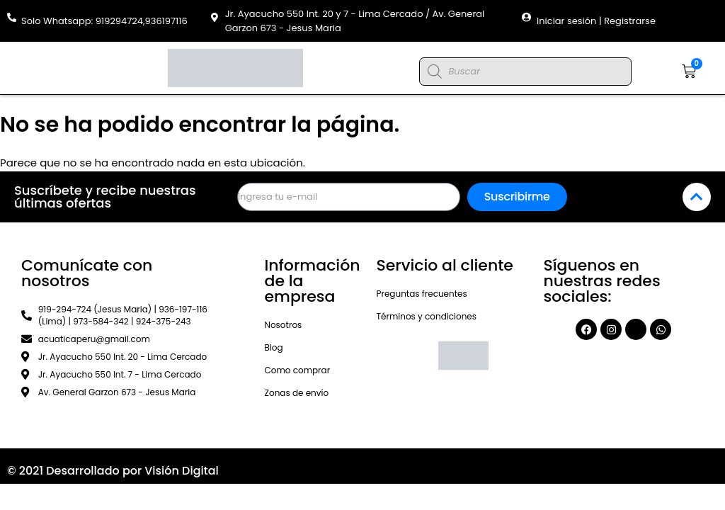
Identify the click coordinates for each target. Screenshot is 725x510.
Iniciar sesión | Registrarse (596, 21)
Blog (273, 347)
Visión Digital (181, 471)
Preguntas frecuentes (422, 294)
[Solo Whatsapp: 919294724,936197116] (11, 17)
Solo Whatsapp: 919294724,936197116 (104, 21)
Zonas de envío (296, 393)
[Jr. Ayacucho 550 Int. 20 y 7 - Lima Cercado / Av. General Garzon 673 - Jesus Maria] (214, 17)
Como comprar (297, 370)
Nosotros (283, 325)
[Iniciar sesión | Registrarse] (526, 17)
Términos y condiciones (427, 316)
